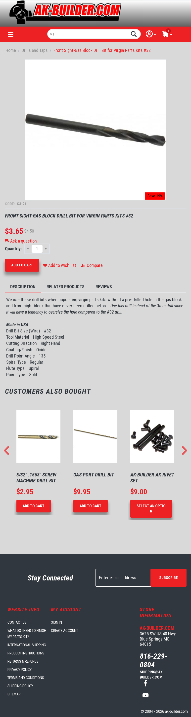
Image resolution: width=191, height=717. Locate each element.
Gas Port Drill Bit (93, 475)
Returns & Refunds (23, 661)
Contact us (17, 622)
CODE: (10, 204)
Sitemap (14, 694)
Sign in (56, 622)
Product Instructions (25, 653)
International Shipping (26, 645)
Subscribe (168, 577)
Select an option (151, 508)
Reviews (104, 286)
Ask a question (21, 241)
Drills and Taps (35, 50)
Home (10, 50)
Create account (64, 630)
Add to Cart (22, 265)
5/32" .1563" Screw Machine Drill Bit (36, 478)
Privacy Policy (19, 669)
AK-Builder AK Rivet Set (152, 478)
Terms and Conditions (25, 678)
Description (23, 286)
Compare (91, 265)
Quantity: (13, 248)
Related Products (66, 286)
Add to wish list (59, 265)
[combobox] (94, 34)
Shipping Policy (20, 686)
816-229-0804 (153, 660)
